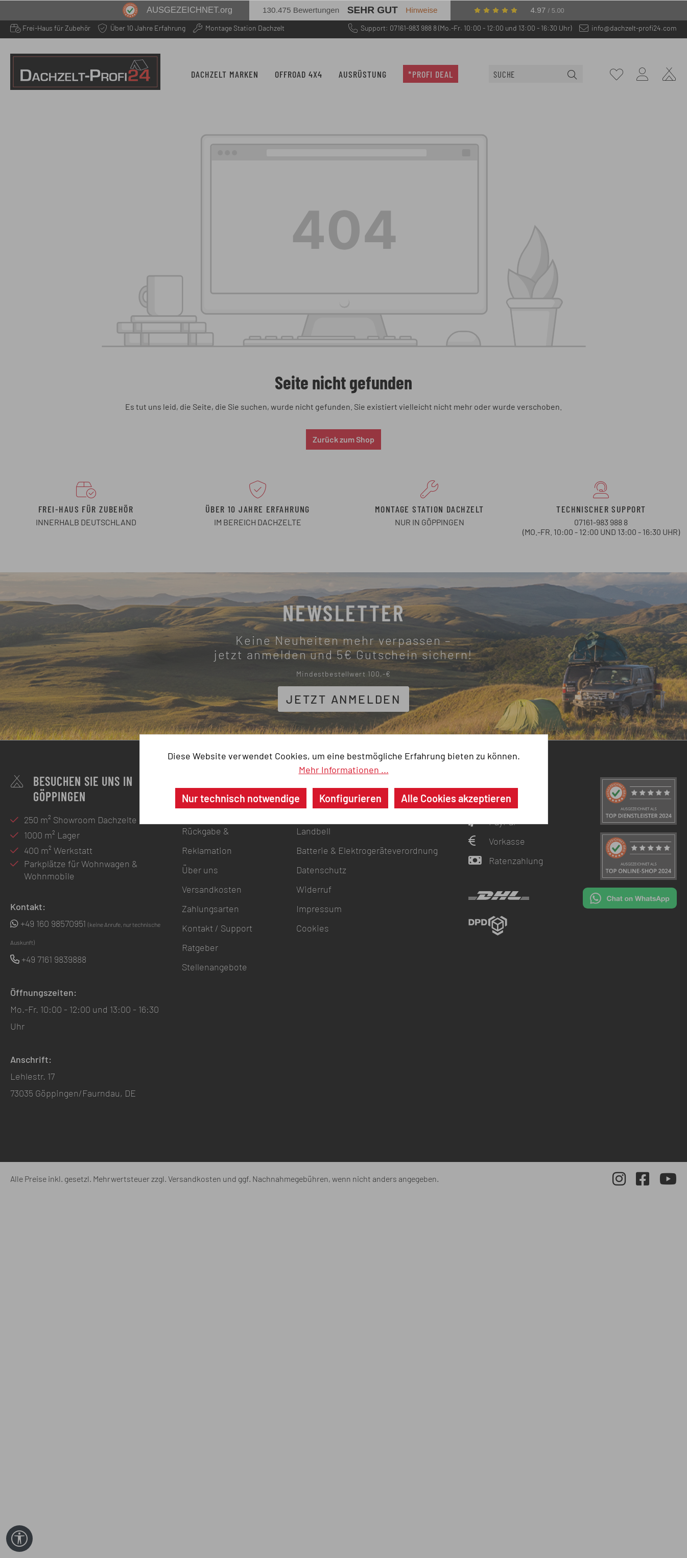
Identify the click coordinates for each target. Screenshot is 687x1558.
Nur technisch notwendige (241, 798)
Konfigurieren (350, 798)
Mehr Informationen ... (344, 769)
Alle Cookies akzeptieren (456, 798)
